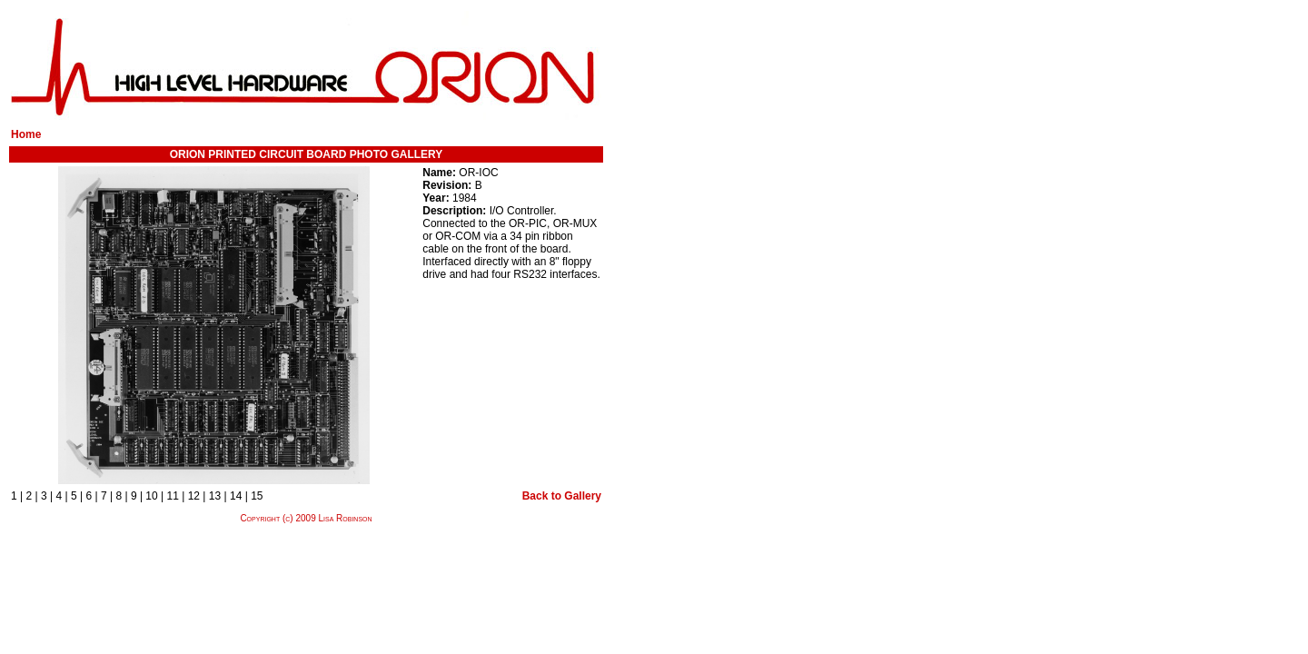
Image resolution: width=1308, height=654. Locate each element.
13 (215, 496)
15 (257, 496)
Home (26, 134)
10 (151, 496)
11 (173, 496)
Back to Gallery (561, 496)
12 (194, 496)
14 (236, 496)
